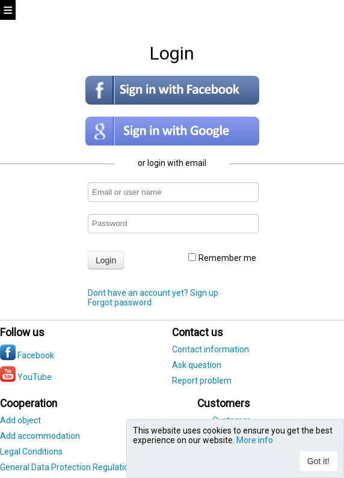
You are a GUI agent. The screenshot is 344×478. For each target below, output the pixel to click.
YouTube (26, 377)
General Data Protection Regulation (67, 467)
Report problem (202, 380)
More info (254, 440)
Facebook (27, 355)
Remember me (222, 258)
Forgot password (120, 302)
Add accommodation (40, 436)
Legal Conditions (31, 451)
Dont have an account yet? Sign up (153, 293)
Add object (20, 420)
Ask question (196, 365)
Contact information (210, 349)
